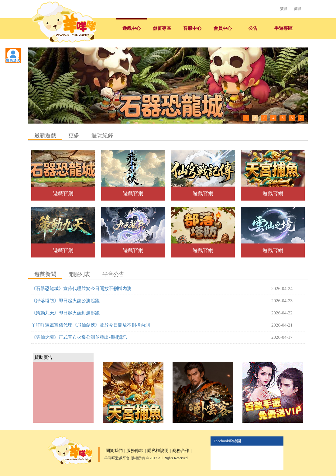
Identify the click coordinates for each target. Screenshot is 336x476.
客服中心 (192, 28)
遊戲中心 (131, 28)
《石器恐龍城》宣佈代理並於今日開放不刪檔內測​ (81, 288)
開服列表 (79, 274)
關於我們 (114, 450)
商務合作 (180, 450)
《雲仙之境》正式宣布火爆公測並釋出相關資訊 (79, 337)
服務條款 (134, 450)
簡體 (297, 9)
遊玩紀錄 (102, 135)
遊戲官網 (63, 193)
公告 (253, 28)
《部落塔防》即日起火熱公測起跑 (65, 300)
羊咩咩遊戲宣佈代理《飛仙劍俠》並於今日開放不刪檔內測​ (90, 325)
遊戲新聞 (45, 274)
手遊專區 (283, 28)
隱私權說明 (158, 450)
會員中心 (223, 28)
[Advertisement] (63, 392)
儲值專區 (162, 28)
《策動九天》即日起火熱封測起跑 (65, 312)
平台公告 (113, 274)
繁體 (283, 9)
